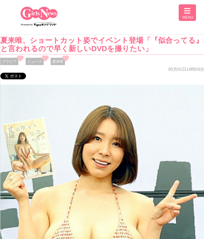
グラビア (9, 61)
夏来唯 (57, 61)
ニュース (34, 61)
